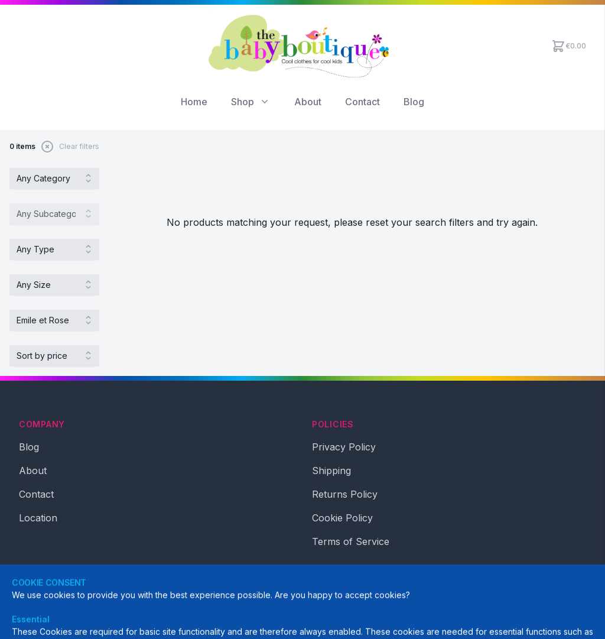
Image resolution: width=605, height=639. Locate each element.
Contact (362, 102)
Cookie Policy (342, 518)
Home (194, 102)
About (307, 102)
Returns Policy (345, 494)
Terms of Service (350, 541)
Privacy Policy (344, 447)
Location (38, 518)
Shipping (331, 470)
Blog (414, 102)
